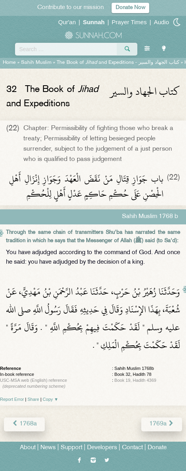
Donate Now (130, 7)
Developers (102, 448)
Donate (157, 448)
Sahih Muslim (36, 62)
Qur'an (67, 22)
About (28, 448)
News (48, 448)
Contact (132, 448)
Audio (161, 22)
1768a (24, 424)
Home (9, 62)
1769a (161, 424)
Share (33, 399)
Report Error (12, 399)
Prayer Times (129, 22)
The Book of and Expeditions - (118, 62)
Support (71, 448)
